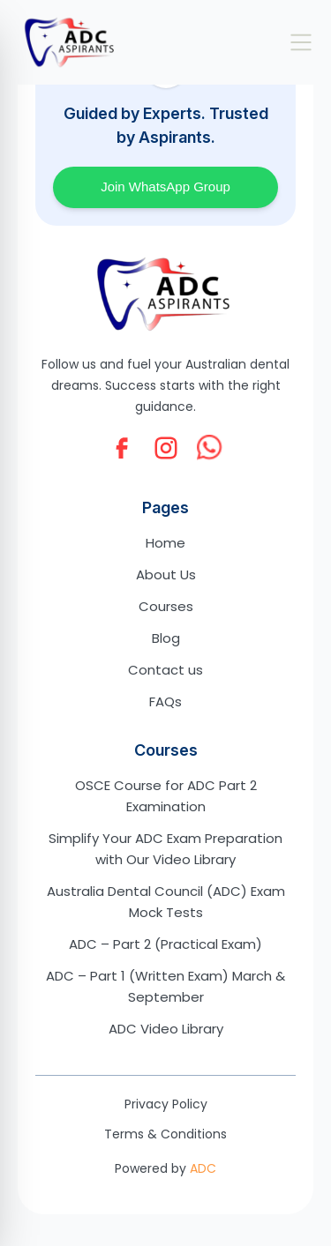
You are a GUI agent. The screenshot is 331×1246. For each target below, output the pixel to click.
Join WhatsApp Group (165, 186)
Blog (166, 638)
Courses (166, 606)
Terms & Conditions (165, 1134)
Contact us (165, 669)
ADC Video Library (166, 1028)
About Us (166, 574)
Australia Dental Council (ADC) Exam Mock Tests (166, 901)
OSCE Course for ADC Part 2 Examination (166, 796)
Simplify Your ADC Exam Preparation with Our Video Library (165, 849)
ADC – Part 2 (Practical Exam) (165, 944)
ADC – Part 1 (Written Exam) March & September (165, 986)
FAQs (165, 701)
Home (165, 542)
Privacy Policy (165, 1104)
